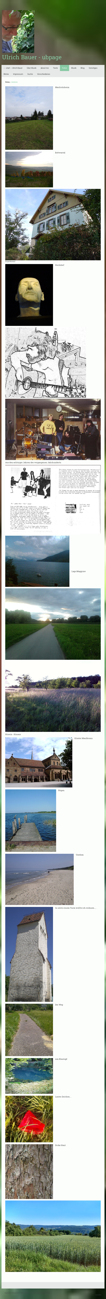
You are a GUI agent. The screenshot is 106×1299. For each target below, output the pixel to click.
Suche (30, 74)
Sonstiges (93, 68)
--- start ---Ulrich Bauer (13, 68)
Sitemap (33, 1293)
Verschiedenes (43, 74)
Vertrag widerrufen (43, 1293)
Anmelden (98, 1295)
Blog (82, 68)
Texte (55, 68)
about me (45, 68)
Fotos (64, 68)
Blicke (6, 74)
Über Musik (31, 68)
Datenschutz (15, 1293)
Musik (73, 68)
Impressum (18, 74)
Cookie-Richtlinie (25, 1293)
